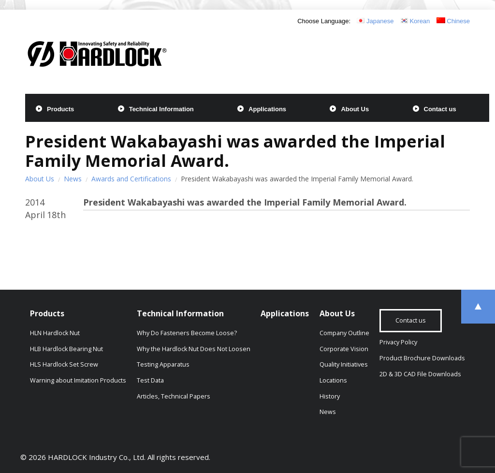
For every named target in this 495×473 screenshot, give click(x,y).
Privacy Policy (398, 342)
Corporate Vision (344, 349)
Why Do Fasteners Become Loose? (187, 333)
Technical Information (161, 109)
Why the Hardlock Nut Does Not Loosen (193, 349)
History (330, 396)
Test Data (150, 380)
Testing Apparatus (163, 364)
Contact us (440, 109)
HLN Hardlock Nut (55, 333)
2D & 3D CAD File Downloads (420, 374)
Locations (333, 380)
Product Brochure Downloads (422, 358)
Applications (267, 109)
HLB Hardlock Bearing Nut (66, 349)
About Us (355, 109)
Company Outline (344, 333)
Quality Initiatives (344, 364)
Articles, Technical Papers (173, 396)
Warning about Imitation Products (78, 380)
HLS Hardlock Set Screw (64, 364)
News (73, 178)
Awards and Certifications (131, 178)
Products (60, 109)
